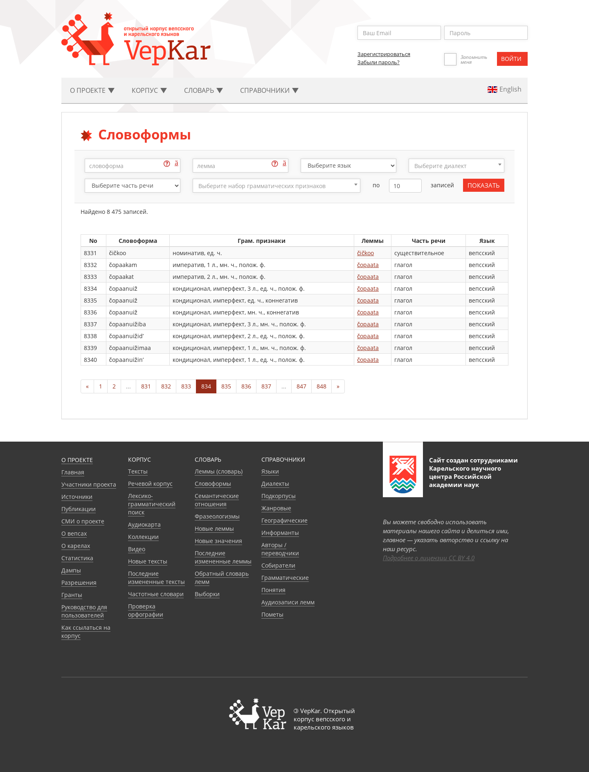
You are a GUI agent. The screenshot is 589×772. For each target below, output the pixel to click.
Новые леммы (214, 528)
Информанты (280, 532)
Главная (72, 472)
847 (301, 386)
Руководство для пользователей (84, 611)
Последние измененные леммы (223, 557)
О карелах (75, 546)
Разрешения (79, 582)
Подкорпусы (278, 496)
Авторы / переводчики (280, 549)
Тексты (138, 471)
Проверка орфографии (145, 610)
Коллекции (143, 537)
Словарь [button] (203, 90)
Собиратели (278, 565)
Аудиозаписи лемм (288, 602)
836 (246, 386)
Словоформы (213, 483)
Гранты (71, 595)
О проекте (77, 460)
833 (186, 386)
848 (321, 386)
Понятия (273, 590)
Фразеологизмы (217, 516)
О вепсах (74, 533)
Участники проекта (88, 484)
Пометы (272, 614)
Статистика (77, 558)
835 (226, 386)
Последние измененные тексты (156, 578)
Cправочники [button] (269, 90)
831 (146, 386)
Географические (284, 520)
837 (266, 386)
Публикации (78, 509)
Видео (136, 549)
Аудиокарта (144, 524)
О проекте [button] (92, 90)
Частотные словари (156, 594)
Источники (76, 496)
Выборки (207, 594)
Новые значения (218, 541)
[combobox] (456, 166)
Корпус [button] (149, 90)
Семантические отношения (217, 500)
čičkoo (365, 253)
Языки (270, 471)
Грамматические (285, 577)
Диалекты (275, 483)
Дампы (71, 570)
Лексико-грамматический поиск (151, 504)
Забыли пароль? (378, 62)
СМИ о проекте (82, 521)
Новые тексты (147, 561)
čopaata (368, 265)
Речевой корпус (150, 483)
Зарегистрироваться (383, 54)
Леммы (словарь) (219, 471)
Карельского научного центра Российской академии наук (465, 476)
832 (166, 386)
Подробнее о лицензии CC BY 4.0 (428, 558)
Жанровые (276, 508)
